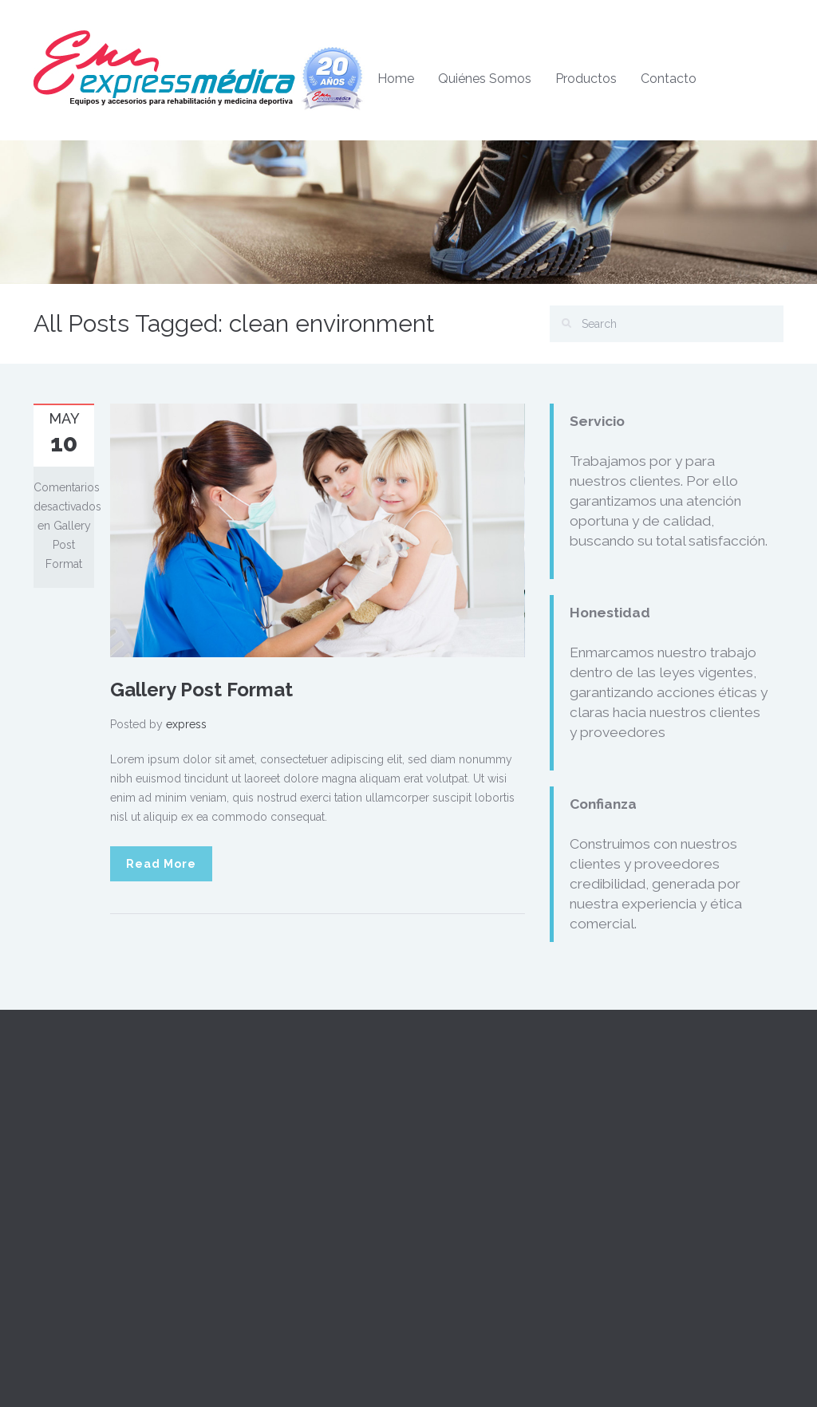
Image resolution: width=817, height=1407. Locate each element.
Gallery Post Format (201, 689)
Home (395, 78)
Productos (586, 78)
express (186, 724)
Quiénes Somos (484, 78)
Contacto (669, 78)
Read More (161, 863)
